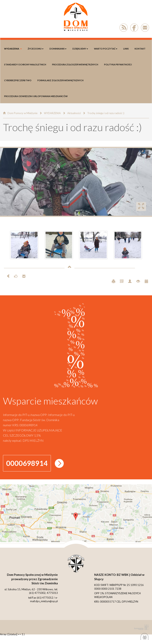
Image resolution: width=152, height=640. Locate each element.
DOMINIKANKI (57, 48)
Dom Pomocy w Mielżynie (22, 113)
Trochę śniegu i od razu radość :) (105, 113)
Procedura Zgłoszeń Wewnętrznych (75, 64)
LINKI (126, 48)
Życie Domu (36, 48)
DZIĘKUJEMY (80, 48)
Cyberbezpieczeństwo (17, 80)
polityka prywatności (118, 64)
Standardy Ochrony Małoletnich (25, 64)
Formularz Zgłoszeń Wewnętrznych (60, 80)
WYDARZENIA (13, 48)
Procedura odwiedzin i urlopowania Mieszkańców (36, 96)
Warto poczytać (105, 48)
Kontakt (140, 48)
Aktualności (74, 113)
